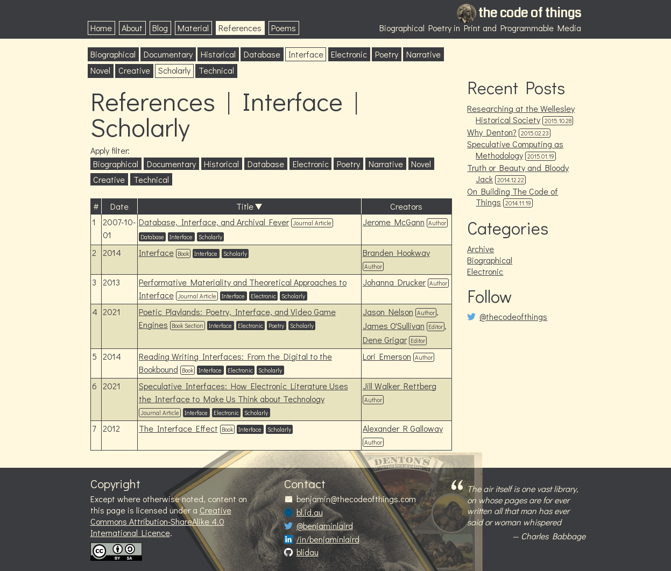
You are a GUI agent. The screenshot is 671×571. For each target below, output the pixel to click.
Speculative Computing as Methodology (515, 149)
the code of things (529, 13)
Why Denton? (492, 132)
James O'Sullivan (394, 325)
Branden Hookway (396, 252)
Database (262, 54)
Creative (134, 70)
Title (244, 206)
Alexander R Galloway (403, 428)
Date (119, 206)
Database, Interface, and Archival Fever (214, 221)
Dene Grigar (385, 339)
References (240, 27)
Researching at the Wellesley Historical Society (521, 114)
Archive (480, 248)
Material (193, 27)
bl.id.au (309, 512)
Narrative (423, 54)
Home (101, 27)
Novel (100, 70)
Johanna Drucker (394, 282)
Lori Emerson (387, 356)
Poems (283, 27)
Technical (216, 70)
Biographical (113, 54)
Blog (160, 27)
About (132, 27)
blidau (307, 552)
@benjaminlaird (324, 525)
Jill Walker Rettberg (399, 385)
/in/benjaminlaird (327, 539)
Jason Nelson (388, 311)
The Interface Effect (178, 428)
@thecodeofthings (513, 316)
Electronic (349, 54)
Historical (218, 54)
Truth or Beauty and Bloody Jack (518, 173)
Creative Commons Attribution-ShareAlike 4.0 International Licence (160, 521)
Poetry (386, 54)
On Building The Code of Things (512, 196)
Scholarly (174, 70)
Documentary (168, 54)
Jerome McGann (394, 221)
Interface (305, 54)
